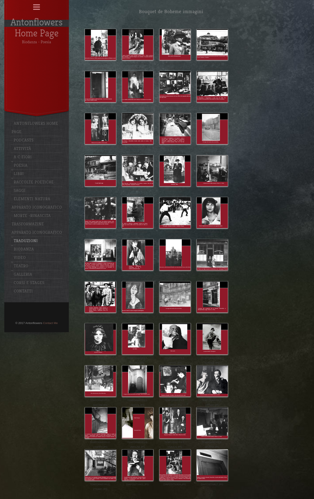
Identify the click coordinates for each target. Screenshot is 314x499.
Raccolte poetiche (34, 182)
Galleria (23, 274)
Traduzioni (26, 240)
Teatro (21, 266)
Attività (22, 148)
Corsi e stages (29, 282)
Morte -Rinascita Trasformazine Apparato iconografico (37, 224)
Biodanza (24, 249)
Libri (19, 173)
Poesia (21, 165)
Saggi (20, 190)
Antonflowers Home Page (35, 127)
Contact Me (50, 323)
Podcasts (24, 140)
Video (20, 257)
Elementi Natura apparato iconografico (37, 203)
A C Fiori (23, 157)
